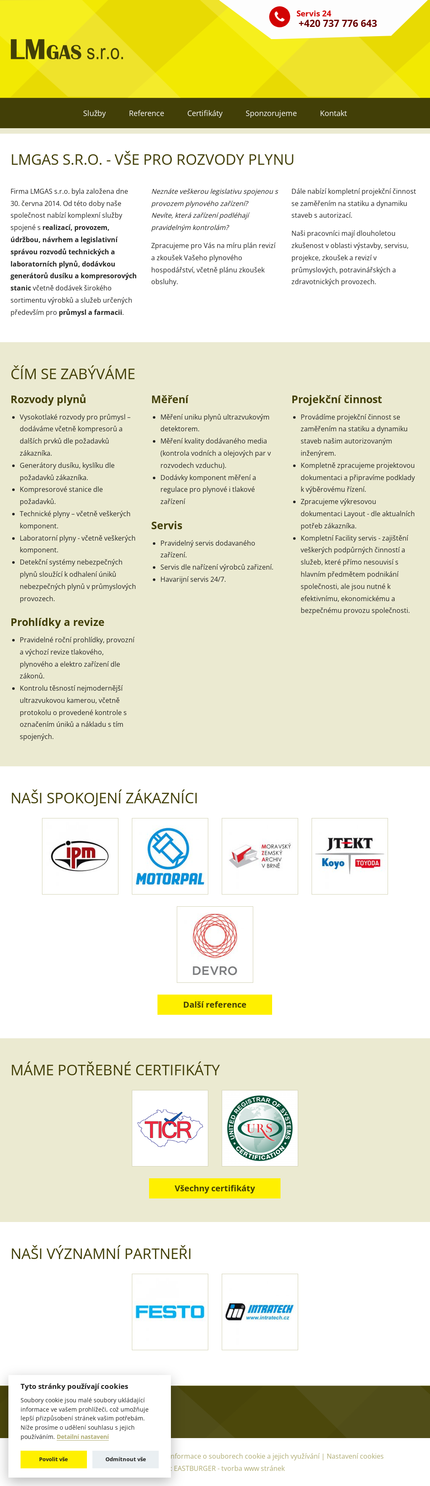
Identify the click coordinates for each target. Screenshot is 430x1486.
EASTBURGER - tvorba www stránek (229, 1468)
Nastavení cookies (355, 1456)
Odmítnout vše (125, 1459)
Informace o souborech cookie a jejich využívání (245, 1456)
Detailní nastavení (83, 1437)
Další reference (214, 1004)
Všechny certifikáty (215, 1188)
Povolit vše (53, 1459)
